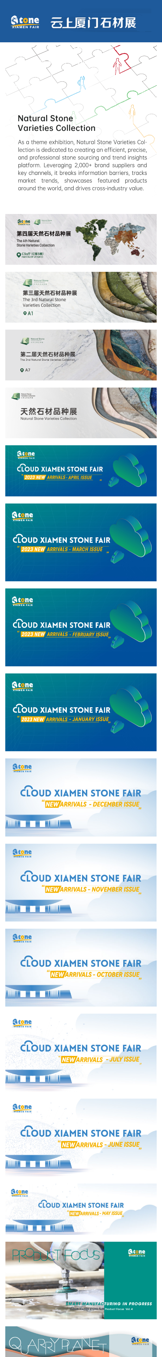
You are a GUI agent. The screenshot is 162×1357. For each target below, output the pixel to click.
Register (111, 47)
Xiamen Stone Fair (34, 85)
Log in (81, 47)
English (144, 47)
